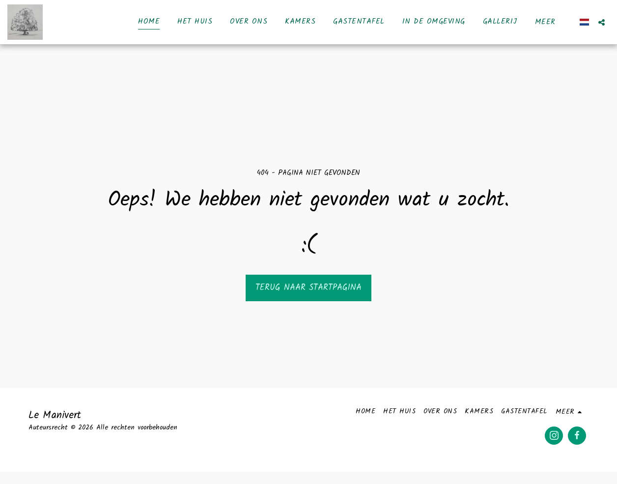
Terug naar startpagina (308, 287)
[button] (601, 22)
